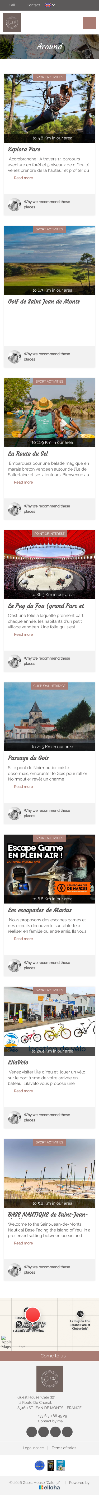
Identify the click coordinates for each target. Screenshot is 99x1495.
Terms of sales (64, 1448)
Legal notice (33, 1448)
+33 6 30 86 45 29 (49, 1416)
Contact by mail (48, 1421)
